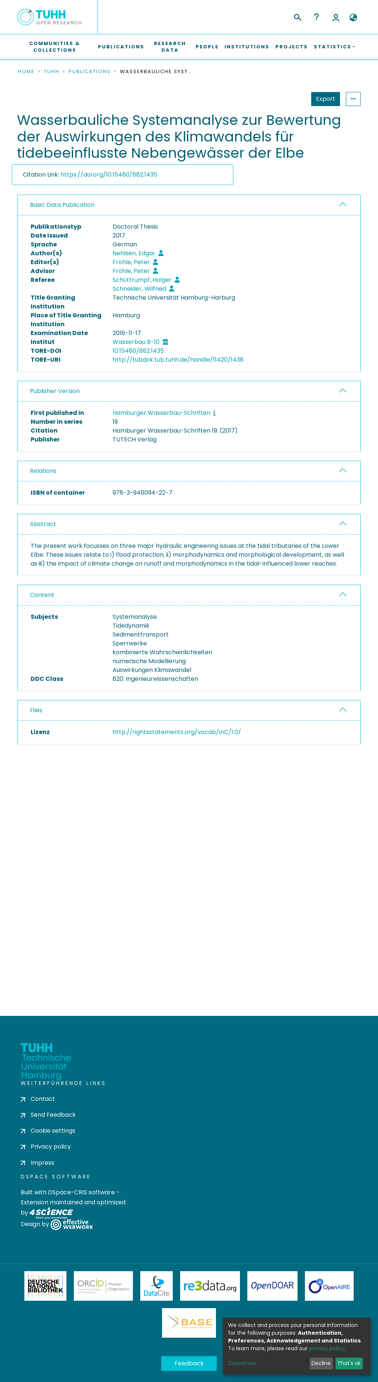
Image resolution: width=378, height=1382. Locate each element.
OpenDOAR (272, 1286)
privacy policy (326, 1348)
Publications (121, 46)
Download (318, 751)
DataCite (156, 1286)
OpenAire (329, 1286)
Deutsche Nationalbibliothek (45, 1286)
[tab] (189, 205)
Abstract (43, 524)
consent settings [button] (44, 898)
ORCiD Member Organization (103, 1286)
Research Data (170, 47)
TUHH (51, 71)
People (207, 46)
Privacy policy (46, 1147)
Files (36, 710)
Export (289, 99)
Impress (37, 1163)
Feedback (189, 1363)
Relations (43, 471)
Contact (38, 1099)
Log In (336, 17)
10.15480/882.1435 (138, 351)
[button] (353, 17)
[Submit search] (297, 16)
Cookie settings (48, 1131)
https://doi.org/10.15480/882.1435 (109, 174)
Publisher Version (55, 391)
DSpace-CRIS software (81, 1192)
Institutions (246, 46)
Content (42, 595)
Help (316, 17)
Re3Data (210, 1286)
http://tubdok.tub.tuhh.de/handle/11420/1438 (178, 359)
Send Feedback (48, 1114)
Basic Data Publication (62, 205)
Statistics (323, 99)
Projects (291, 46)
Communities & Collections (54, 47)
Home (26, 71)
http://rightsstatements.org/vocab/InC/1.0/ (177, 732)
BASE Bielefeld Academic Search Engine (189, 1323)
